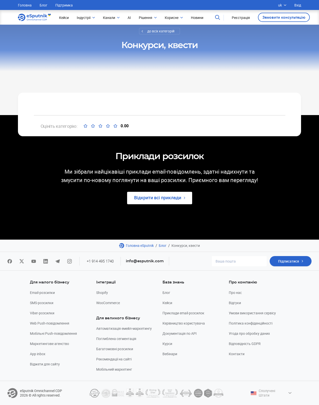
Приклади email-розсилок (183, 313)
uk (282, 5)
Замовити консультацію (283, 17)
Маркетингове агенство (49, 343)
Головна (25, 5)
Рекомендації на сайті (114, 359)
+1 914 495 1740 (100, 261)
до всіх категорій (160, 31)
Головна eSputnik (140, 245)
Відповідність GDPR (245, 343)
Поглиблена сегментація (116, 338)
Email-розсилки (42, 292)
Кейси (167, 302)
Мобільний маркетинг (114, 369)
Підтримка (64, 5)
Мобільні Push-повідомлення (53, 333)
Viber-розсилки (42, 313)
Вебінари (169, 353)
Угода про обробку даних (249, 333)
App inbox (37, 353)
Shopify (102, 292)
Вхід (297, 5)
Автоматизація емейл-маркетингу (124, 328)
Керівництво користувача (183, 323)
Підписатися (288, 261)
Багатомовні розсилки (114, 348)
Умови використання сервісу (252, 313)
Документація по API (179, 333)
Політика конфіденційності (250, 323)
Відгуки (235, 302)
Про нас (235, 292)
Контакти (236, 353)
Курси (167, 343)
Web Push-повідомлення (49, 323)
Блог (43, 5)
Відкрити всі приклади (157, 198)
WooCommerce (108, 302)
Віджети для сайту (45, 364)
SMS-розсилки (41, 302)
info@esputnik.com (145, 261)
